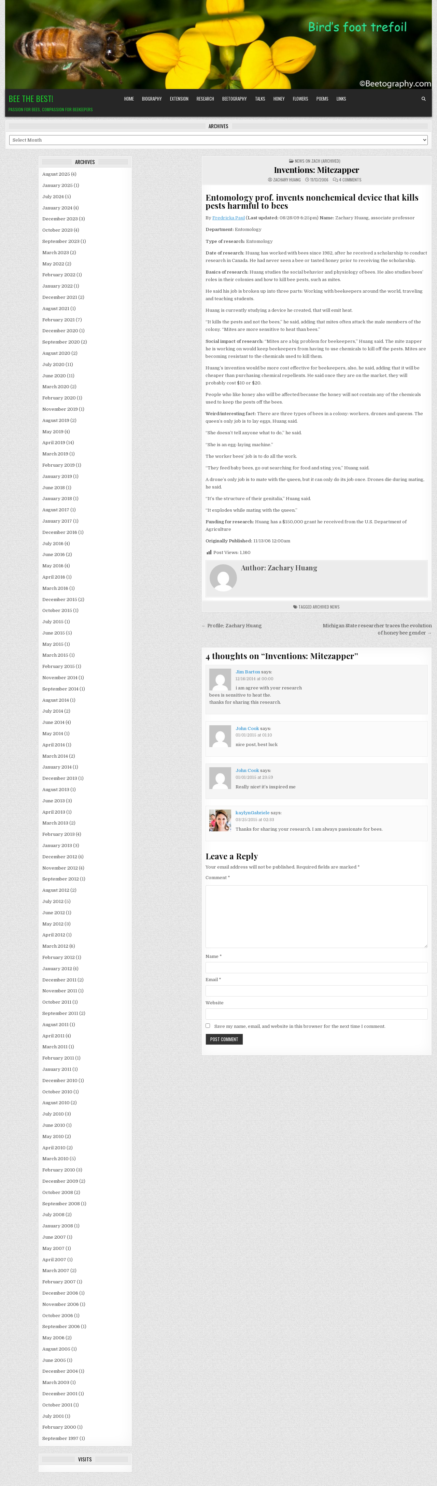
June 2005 (54, 1360)
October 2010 (57, 1091)
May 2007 (53, 1248)
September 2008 (61, 1203)
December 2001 (59, 1393)
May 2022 (53, 263)
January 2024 (57, 207)
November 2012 (60, 868)
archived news (326, 607)
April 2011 (53, 1035)
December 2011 (59, 979)
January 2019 (57, 476)
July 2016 (53, 543)
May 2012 (53, 924)
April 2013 (53, 812)
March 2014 (55, 756)
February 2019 (58, 465)
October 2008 (57, 1192)
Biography (152, 98)
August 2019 (55, 420)
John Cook (247, 728)
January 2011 (56, 1069)
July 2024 (53, 196)
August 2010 (56, 1102)
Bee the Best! (31, 98)
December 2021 (59, 297)
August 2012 (55, 890)
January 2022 (57, 286)
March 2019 (55, 453)
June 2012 (53, 912)
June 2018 (53, 487)
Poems (322, 98)
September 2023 (61, 241)
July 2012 (53, 901)
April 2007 (54, 1259)
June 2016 (53, 554)
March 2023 (55, 252)
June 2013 (53, 800)
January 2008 (57, 1225)
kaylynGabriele (253, 812)
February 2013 (58, 834)
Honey (279, 98)
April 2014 (53, 744)
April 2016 (53, 577)
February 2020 (59, 397)
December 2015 (59, 599)
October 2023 (57, 230)
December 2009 (60, 1181)
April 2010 (54, 1147)
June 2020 (54, 375)
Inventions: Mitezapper (317, 169)
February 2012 (58, 957)
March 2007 (55, 1270)
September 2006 (61, 1326)
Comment (218, 877)
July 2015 (53, 621)
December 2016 (59, 532)
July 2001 (53, 1416)
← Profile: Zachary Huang (231, 625)
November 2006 (60, 1304)
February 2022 (58, 274)
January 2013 (57, 845)
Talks (260, 98)
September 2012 (60, 879)
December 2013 (59, 778)
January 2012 (57, 968)
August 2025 (56, 174)
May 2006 (53, 1337)
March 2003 (55, 1382)
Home (129, 98)
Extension (179, 98)
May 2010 (53, 1136)
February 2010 (58, 1169)
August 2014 (55, 700)
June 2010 (53, 1125)
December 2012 (59, 856)
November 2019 (60, 409)
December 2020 (60, 330)
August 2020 (56, 353)
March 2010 (55, 1158)
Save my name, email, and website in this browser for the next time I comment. (299, 1026)
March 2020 (55, 386)
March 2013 (55, 823)
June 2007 (54, 1237)
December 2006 (60, 1293)
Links (341, 98)
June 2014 (53, 722)
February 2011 (58, 1058)
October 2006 (57, 1315)
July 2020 (53, 364)
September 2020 (61, 342)
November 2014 (59, 677)
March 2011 (55, 1046)
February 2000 (59, 1427)
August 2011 (55, 1024)
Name (214, 956)
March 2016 (55, 588)
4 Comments (350, 180)
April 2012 (53, 934)
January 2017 (57, 521)
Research (205, 98)
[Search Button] (423, 98)
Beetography (234, 98)
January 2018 (57, 498)
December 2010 (59, 1080)
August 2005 (56, 1349)
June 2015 (53, 633)
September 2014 (60, 688)
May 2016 (53, 565)
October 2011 (56, 1002)
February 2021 (58, 319)
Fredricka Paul (228, 217)
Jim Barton (248, 671)
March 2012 (55, 946)
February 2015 (58, 666)
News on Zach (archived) (317, 161)
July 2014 (52, 711)
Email (213, 979)
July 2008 (53, 1214)
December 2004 (60, 1371)
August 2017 (55, 509)
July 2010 (53, 1114)
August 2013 (55, 789)
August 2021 (55, 308)
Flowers (300, 98)
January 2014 (57, 767)
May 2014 (52, 733)
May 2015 (53, 644)
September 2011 (60, 1013)
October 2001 (57, 1405)
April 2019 (53, 442)
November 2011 (59, 990)
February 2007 (59, 1281)
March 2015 (55, 655)
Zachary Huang (287, 180)
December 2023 (60, 218)
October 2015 (57, 610)
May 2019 (53, 431)
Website (215, 1002)
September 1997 (60, 1438)
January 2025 (57, 185)
